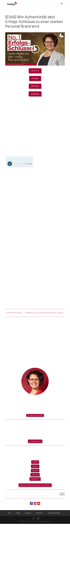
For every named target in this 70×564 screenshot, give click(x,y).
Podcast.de (35, 479)
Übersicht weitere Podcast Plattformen (35, 485)
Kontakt (18, 513)
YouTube (35, 475)
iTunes (35, 78)
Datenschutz (39, 513)
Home (9, 513)
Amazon (35, 94)
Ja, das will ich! (35, 441)
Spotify (35, 70)
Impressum (28, 513)
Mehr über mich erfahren (35, 415)
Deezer (35, 86)
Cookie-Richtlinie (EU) (54, 513)
